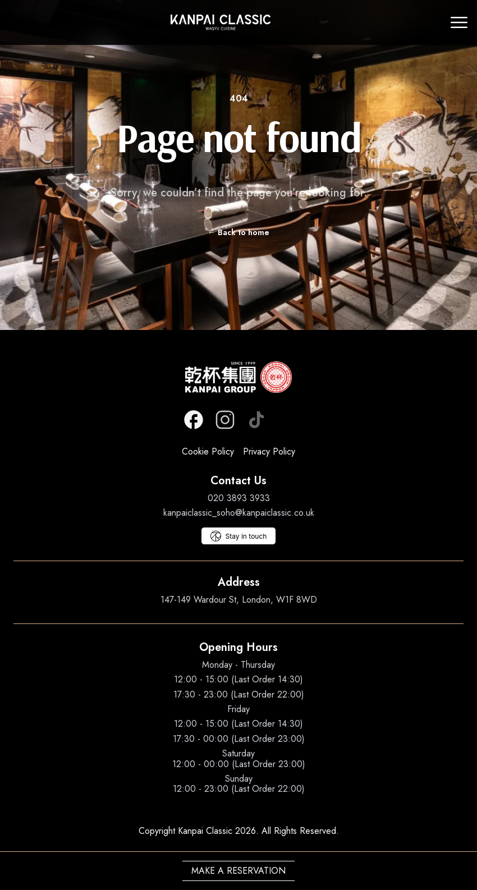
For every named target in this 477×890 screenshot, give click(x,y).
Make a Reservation (238, 870)
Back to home (238, 232)
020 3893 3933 (239, 498)
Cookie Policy (208, 451)
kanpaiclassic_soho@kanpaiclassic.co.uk (238, 512)
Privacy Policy (269, 451)
